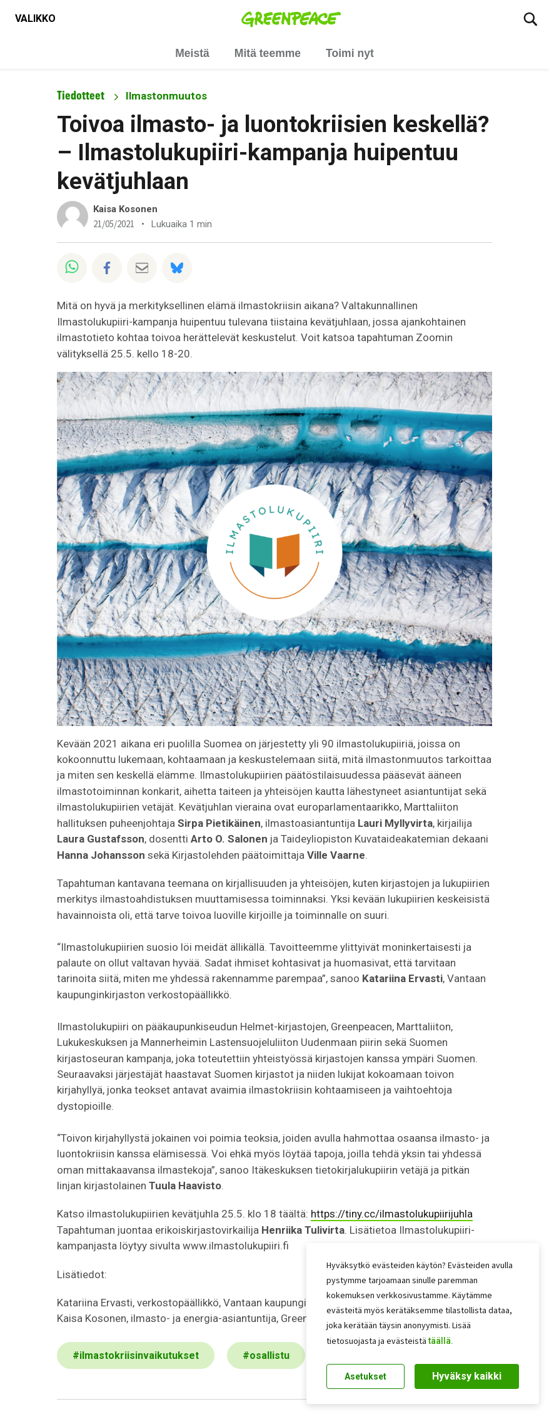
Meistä (192, 53)
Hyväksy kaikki (466, 1376)
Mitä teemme (267, 53)
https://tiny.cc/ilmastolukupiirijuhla (392, 1213)
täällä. (440, 1341)
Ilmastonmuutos (166, 96)
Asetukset (365, 1376)
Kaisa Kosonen (125, 209)
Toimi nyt (350, 53)
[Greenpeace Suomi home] (291, 19)
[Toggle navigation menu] (35, 19)
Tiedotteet (80, 95)
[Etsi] (530, 19)
